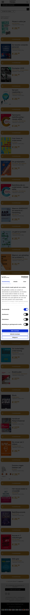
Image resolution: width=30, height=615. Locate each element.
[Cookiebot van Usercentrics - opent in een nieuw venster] (21, 277)
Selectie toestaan (15, 334)
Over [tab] (24, 281)
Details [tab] (15, 281)
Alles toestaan (15, 330)
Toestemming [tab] (6, 281)
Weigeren (15, 337)
